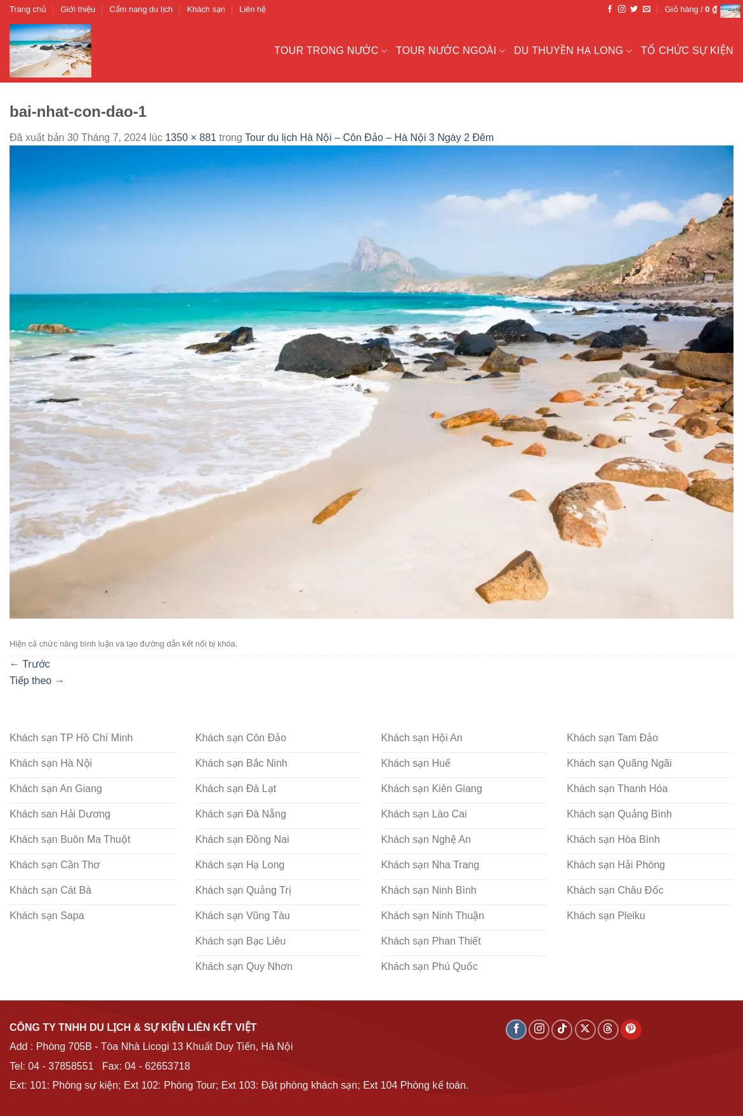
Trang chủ (28, 9)
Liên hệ (252, 9)
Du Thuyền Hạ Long (573, 51)
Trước (30, 664)
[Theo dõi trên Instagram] (622, 9)
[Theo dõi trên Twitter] (634, 9)
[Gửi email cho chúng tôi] (646, 9)
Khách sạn (206, 9)
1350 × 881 (190, 137)
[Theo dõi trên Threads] (608, 1029)
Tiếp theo (37, 680)
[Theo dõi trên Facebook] (610, 9)
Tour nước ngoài (450, 51)
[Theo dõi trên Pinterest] (631, 1029)
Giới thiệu (77, 9)
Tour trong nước (330, 51)
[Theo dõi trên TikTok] (561, 1029)
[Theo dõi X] (585, 1029)
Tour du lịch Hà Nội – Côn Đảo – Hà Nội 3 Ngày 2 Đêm (369, 137)
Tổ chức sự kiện (687, 50)
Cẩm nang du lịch (141, 9)
